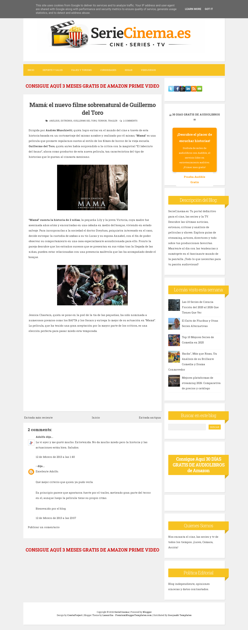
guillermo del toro (85, 120)
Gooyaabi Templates (179, 615)
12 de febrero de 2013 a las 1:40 (55, 456)
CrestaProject (74, 615)
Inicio (31, 70)
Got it (209, 9)
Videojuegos (148, 70)
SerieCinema (121, 612)
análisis (54, 120)
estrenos (66, 120)
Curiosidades (108, 70)
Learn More (193, 9)
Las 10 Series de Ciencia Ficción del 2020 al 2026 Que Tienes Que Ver (200, 307)
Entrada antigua (150, 417)
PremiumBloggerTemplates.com (133, 615)
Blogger (147, 612)
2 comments (130, 120)
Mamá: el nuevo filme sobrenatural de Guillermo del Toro (92, 108)
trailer (112, 120)
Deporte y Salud (53, 70)
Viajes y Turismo (81, 70)
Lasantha (107, 615)
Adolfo (40, 436)
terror (102, 120)
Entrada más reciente (38, 417)
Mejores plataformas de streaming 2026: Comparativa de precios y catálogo (201, 383)
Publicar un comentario (44, 527)
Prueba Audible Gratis (194, 179)
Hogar (128, 70)
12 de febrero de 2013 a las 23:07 (56, 517)
